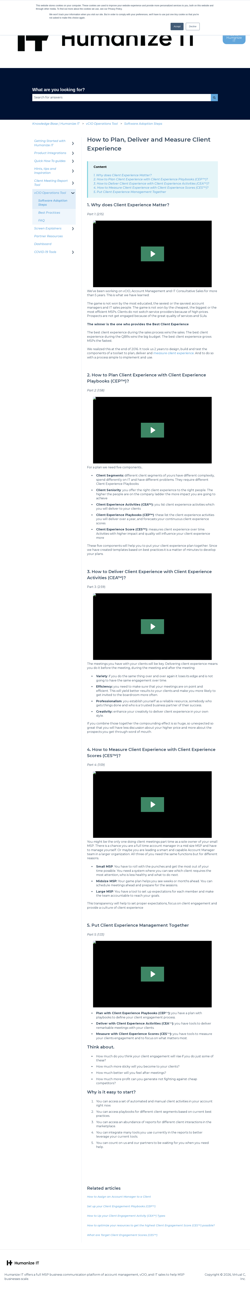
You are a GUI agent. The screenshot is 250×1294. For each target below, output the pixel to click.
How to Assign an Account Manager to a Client (119, 1196)
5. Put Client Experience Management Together (130, 192)
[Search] (214, 97)
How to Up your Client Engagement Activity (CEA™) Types (126, 1215)
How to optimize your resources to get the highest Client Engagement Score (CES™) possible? (151, 1225)
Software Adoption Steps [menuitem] (52, 202)
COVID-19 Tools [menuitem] (45, 252)
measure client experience (173, 353)
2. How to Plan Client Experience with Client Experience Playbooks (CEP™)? (151, 179)
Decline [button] (192, 26)
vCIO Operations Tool (102, 123)
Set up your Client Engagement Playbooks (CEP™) (121, 1206)
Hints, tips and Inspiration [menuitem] (45, 171)
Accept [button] (177, 26)
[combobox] (121, 97)
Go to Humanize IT (234, 37)
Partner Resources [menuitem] (48, 236)
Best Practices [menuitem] (49, 212)
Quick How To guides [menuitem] (50, 161)
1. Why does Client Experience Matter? (123, 175)
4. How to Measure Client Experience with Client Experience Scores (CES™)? (151, 187)
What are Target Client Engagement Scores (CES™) (122, 1235)
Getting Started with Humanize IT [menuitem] (50, 143)
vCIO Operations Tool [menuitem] (50, 193)
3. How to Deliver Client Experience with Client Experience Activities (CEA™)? (151, 183)
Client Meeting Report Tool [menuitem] (51, 183)
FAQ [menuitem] (41, 220)
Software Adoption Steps (143, 123)
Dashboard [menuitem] (42, 244)
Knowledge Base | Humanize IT (55, 123)
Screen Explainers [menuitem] (47, 228)
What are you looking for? (58, 89)
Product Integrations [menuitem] (50, 153)
